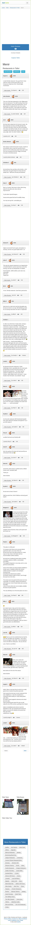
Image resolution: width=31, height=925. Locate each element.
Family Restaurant (9, 868)
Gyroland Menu (9, 873)
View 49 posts (7, 295)
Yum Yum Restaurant (20, 904)
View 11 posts (7, 177)
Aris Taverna (14, 847)
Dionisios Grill (15, 863)
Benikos (19, 852)
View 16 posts (7, 480)
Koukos (19, 876)
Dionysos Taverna (9, 865)
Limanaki (7, 878)
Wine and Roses (9, 904)
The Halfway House (10, 896)
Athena (7, 849)
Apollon (7, 847)
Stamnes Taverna (15, 891)
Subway (24, 891)
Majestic (7, 881)
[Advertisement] (15, 26)
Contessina (19, 857)
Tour (23, 71)
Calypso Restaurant (10, 857)
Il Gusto (17, 873)
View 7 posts (7, 595)
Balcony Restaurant (10, 852)
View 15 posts (7, 254)
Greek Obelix (19, 870)
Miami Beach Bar (9, 883)
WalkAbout (16, 71)
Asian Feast (22, 847)
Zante (3, 7)
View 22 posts (7, 427)
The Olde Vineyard (9, 899)
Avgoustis (13, 849)
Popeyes (7, 889)
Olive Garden (8, 886)
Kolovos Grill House (10, 876)
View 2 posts (7, 408)
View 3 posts (7, 626)
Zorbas (7, 907)
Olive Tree (16, 886)
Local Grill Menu (16, 878)
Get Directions (8, 71)
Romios (7, 891)
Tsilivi (7, 7)
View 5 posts (7, 380)
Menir (20, 881)
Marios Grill (14, 881)
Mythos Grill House (20, 883)
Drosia (17, 865)
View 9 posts (7, 90)
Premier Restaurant (16, 889)
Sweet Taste (18, 894)
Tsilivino (7, 902)
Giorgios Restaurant (21, 868)
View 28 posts (7, 648)
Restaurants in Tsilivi (15, 7)
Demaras (7, 863)
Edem (22, 865)
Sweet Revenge (9, 894)
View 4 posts (7, 114)
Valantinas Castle (15, 902)
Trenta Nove (19, 899)
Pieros (22, 886)
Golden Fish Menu (9, 870)
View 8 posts (7, 280)
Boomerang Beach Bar (10, 855)
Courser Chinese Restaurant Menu (13, 860)
